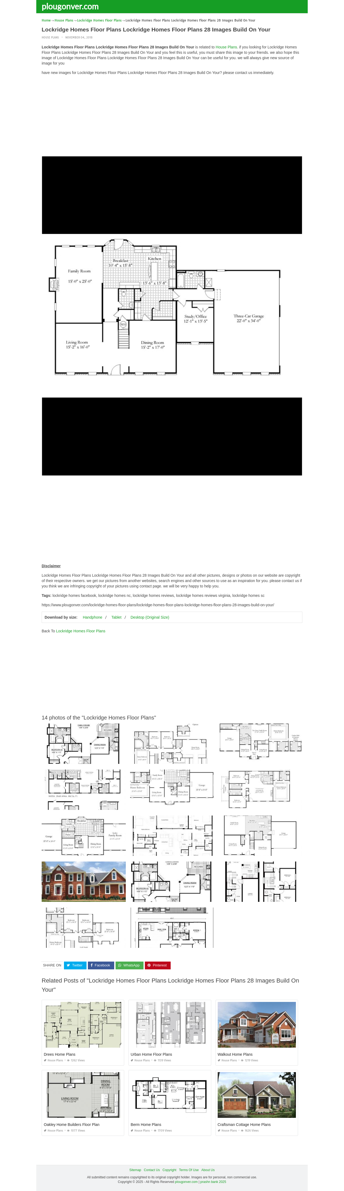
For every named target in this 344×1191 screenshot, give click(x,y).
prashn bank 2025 (213, 1182)
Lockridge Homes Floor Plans (80, 631)
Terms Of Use (189, 1170)
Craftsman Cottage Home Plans (244, 1124)
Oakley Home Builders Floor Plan (71, 1124)
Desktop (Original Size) (150, 617)
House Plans (50, 37)
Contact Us (152, 1170)
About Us (207, 1170)
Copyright (169, 1170)
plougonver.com (70, 6)
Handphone (92, 617)
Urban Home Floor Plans (151, 1054)
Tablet (116, 617)
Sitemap (135, 1170)
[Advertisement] (172, 117)
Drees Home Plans (60, 1054)
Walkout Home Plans (235, 1054)
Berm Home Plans (146, 1124)
